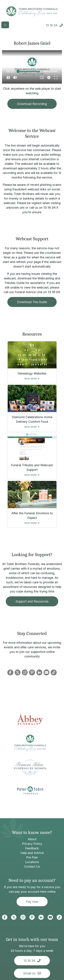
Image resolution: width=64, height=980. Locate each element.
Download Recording (32, 104)
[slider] (28, 71)
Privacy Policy (32, 843)
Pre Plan (32, 857)
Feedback (32, 848)
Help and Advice (32, 853)
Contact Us (32, 866)
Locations (32, 862)
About (32, 839)
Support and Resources (32, 601)
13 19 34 (49, 207)
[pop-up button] (49, 77)
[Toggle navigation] (5, 24)
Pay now (32, 901)
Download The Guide (32, 302)
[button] (8, 77)
